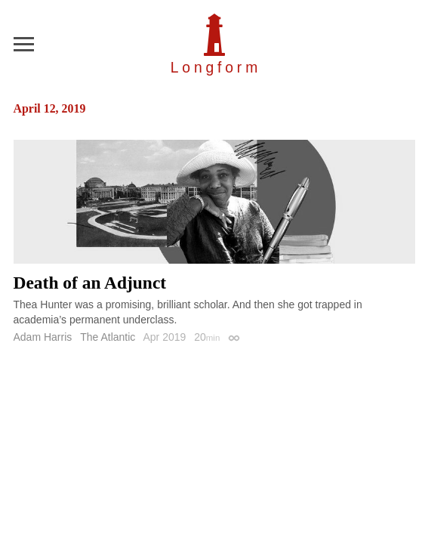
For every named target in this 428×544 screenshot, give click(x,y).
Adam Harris (43, 337)
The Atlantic (107, 337)
